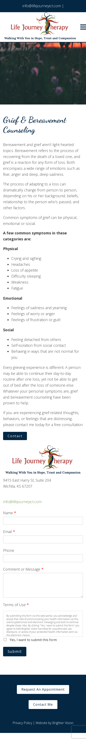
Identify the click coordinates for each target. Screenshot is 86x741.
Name (9, 512)
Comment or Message (23, 569)
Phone (8, 550)
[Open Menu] (83, 27)
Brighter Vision (62, 723)
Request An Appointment (43, 689)
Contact (15, 436)
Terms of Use (16, 604)
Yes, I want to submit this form (33, 640)
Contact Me (43, 704)
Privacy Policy (22, 723)
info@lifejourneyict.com (22, 501)
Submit (15, 651)
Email (9, 531)
